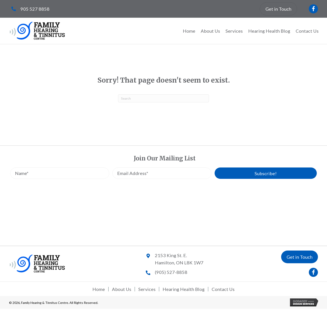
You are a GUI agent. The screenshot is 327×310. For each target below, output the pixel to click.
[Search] (163, 98)
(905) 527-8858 (171, 272)
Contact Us (223, 289)
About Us (121, 289)
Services (147, 289)
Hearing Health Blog (184, 289)
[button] (313, 8)
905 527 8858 (35, 9)
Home (98, 289)
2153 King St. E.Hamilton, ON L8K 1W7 (179, 259)
